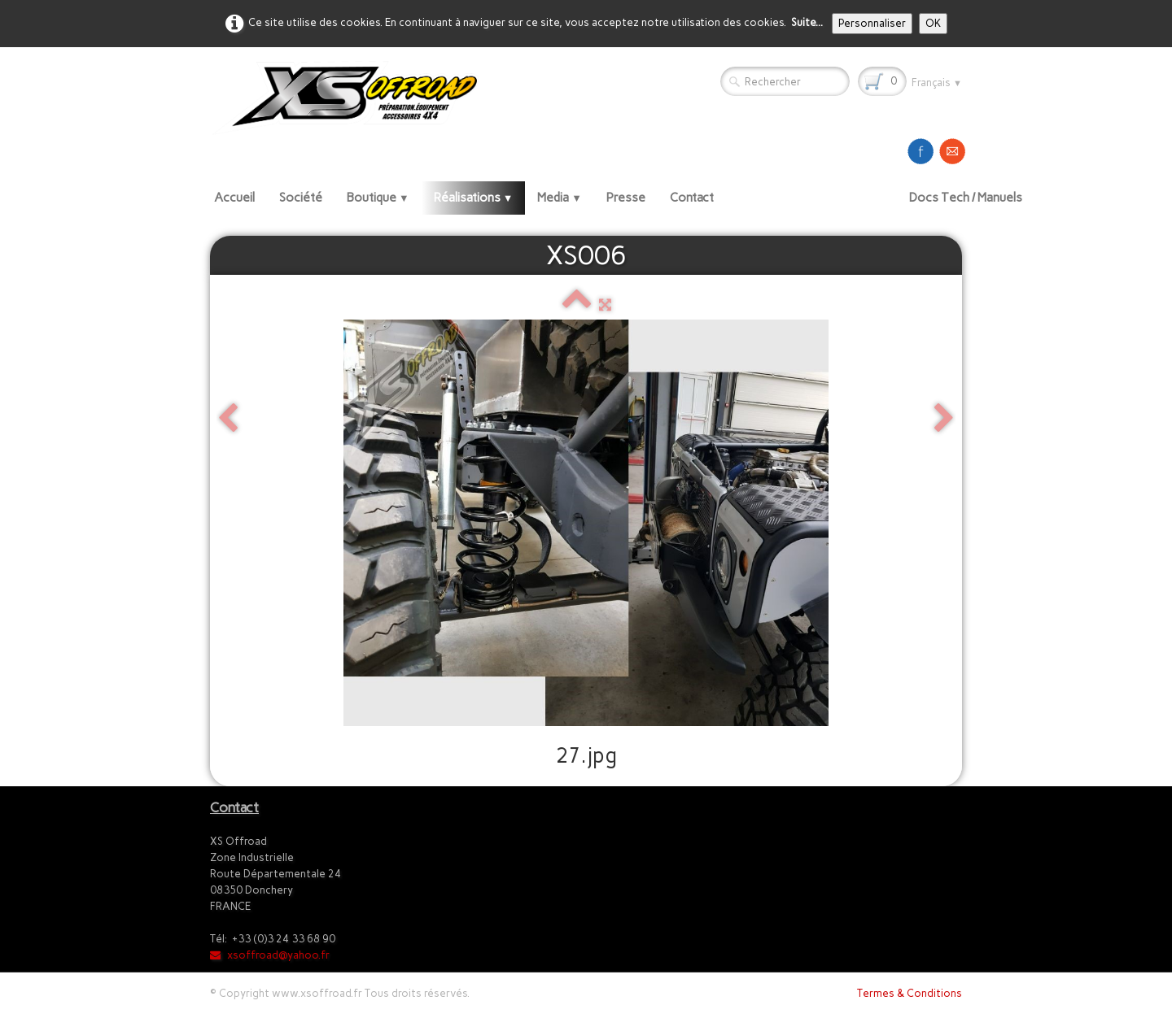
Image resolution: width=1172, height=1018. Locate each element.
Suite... (807, 22)
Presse (625, 197)
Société (300, 197)
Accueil (234, 197)
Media (559, 197)
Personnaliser (872, 23)
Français (937, 82)
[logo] (351, 97)
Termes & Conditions (909, 993)
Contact (692, 197)
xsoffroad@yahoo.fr (270, 955)
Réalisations (474, 197)
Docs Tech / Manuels (965, 197)
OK (933, 23)
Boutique (378, 197)
